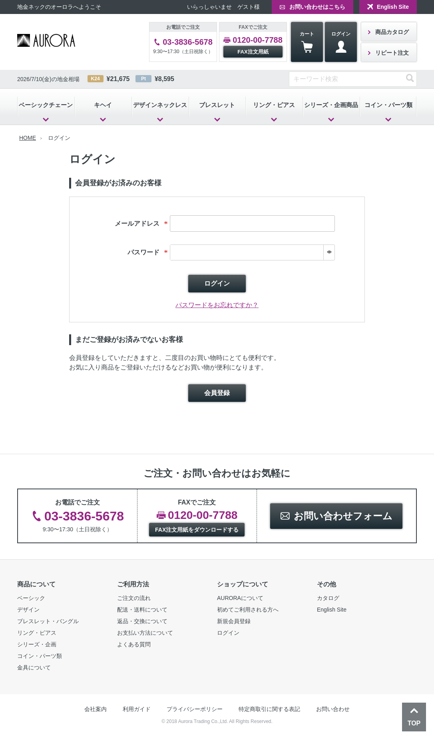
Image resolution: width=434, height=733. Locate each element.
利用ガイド (137, 709)
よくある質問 (134, 644)
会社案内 (95, 709)
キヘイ (103, 104)
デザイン (28, 609)
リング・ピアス (274, 104)
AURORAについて (240, 598)
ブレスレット (217, 104)
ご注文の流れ (134, 598)
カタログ (328, 598)
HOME (27, 138)
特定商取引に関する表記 (269, 709)
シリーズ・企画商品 (331, 104)
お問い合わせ (333, 709)
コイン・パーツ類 (388, 104)
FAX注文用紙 (252, 52)
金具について (34, 667)
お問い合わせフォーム (343, 516)
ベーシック (31, 598)
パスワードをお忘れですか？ (217, 305)
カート (307, 42)
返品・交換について (142, 621)
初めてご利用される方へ (248, 609)
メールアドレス (142, 223)
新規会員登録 (234, 621)
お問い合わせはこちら (317, 7)
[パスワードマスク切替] (328, 252)
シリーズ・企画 (36, 644)
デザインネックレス (160, 104)
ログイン (341, 42)
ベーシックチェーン (46, 104)
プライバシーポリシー (195, 709)
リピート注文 (392, 53)
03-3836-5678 (188, 42)
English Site (393, 7)
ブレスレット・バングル (48, 621)
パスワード (148, 252)
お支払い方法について (145, 633)
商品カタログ (392, 32)
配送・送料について (142, 609)
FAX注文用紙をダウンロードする (197, 529)
